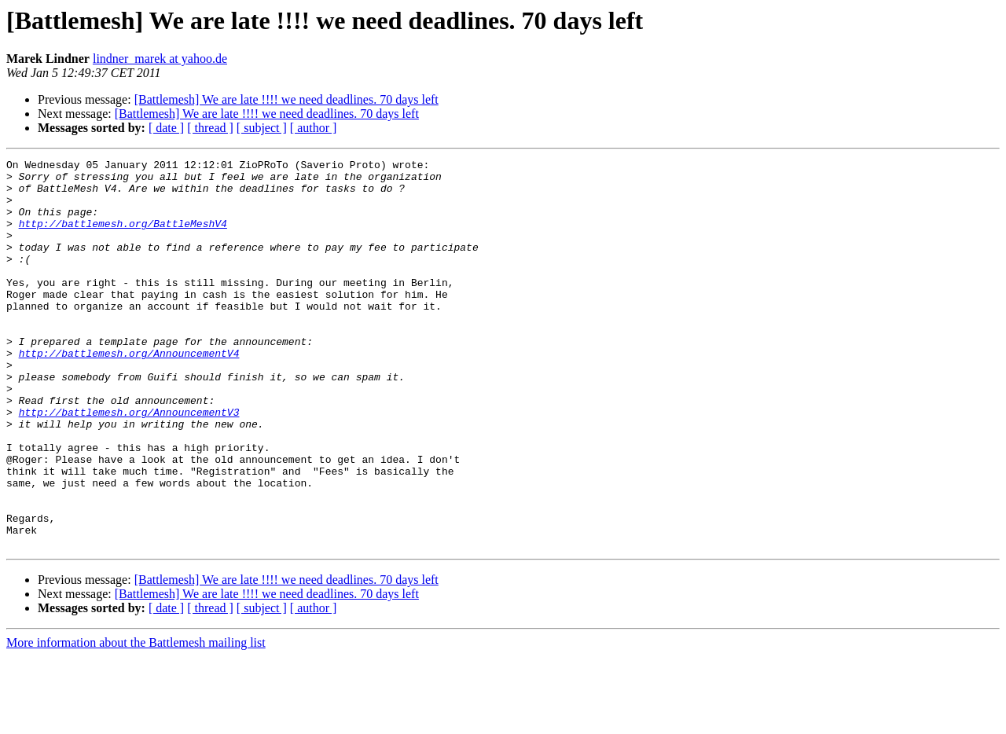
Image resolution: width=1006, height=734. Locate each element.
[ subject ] (262, 127)
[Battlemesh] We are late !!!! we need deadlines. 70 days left (286, 99)
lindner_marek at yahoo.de (160, 58)
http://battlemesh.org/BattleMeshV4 (123, 237)
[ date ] (166, 127)
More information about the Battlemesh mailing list (136, 720)
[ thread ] (210, 127)
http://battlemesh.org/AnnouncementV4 (129, 393)
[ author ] (313, 127)
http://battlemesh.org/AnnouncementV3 (129, 464)
